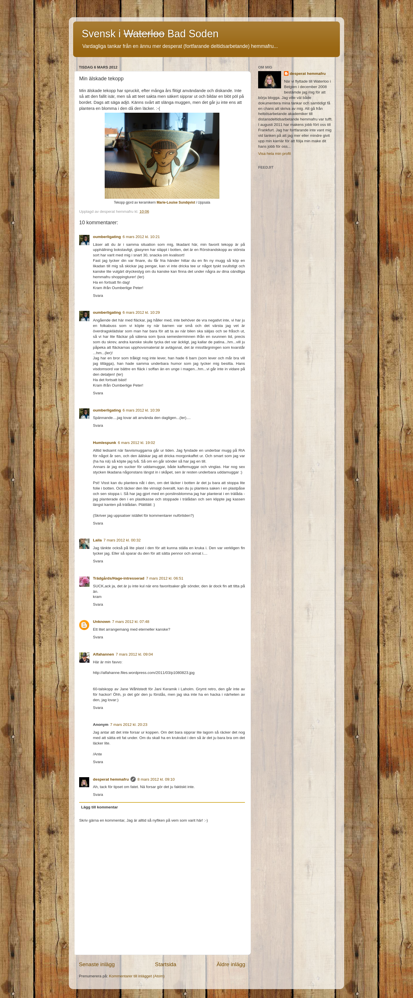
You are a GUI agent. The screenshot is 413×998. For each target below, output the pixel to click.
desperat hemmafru (111, 779)
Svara (98, 295)
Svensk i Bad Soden (150, 34)
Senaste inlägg (97, 964)
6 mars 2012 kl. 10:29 (141, 312)
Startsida (165, 964)
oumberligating (107, 237)
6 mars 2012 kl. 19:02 (136, 442)
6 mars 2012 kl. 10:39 (141, 410)
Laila (97, 540)
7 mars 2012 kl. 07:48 (130, 621)
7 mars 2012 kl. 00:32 (122, 540)
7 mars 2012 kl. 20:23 (128, 724)
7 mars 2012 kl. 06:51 (164, 578)
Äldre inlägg (231, 964)
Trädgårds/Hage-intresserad (118, 578)
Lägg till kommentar (99, 807)
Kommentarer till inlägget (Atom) (137, 976)
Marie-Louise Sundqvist (176, 202)
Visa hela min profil (274, 153)
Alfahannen (103, 654)
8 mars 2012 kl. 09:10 (156, 779)
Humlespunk (104, 442)
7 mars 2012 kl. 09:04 (134, 654)
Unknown (101, 621)
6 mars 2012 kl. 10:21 (141, 237)
